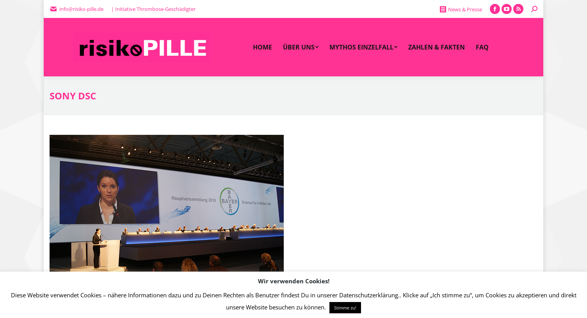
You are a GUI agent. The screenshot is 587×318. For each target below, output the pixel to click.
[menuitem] (262, 47)
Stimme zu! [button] (345, 308)
